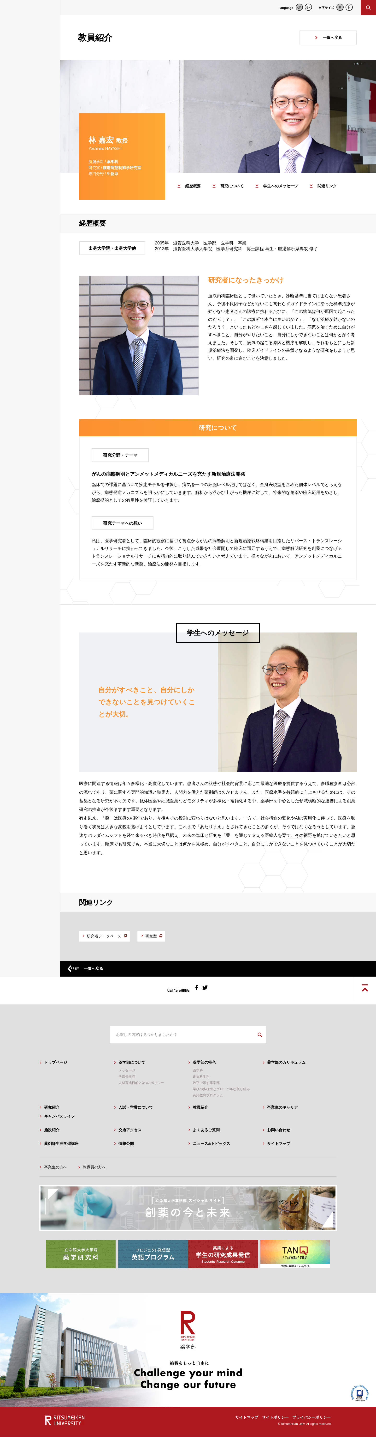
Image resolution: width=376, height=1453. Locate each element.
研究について (231, 186)
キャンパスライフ (59, 1135)
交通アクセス (129, 1148)
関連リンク (327, 186)
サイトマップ (278, 1162)
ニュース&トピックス (211, 1162)
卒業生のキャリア (282, 1126)
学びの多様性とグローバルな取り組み (221, 1108)
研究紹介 (51, 1126)
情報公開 (126, 1162)
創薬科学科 (201, 1095)
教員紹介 (200, 1126)
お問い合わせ (278, 1148)
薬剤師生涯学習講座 (61, 1162)
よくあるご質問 (206, 1148)
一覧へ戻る (332, 38)
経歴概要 (193, 186)
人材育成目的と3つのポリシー (141, 1101)
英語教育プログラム (208, 1114)
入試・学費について (135, 1126)
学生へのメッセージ (280, 186)
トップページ (55, 1081)
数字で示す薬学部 (206, 1101)
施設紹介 (51, 1148)
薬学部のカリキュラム (286, 1081)
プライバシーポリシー (311, 1434)
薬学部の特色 (204, 1081)
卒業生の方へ (55, 1186)
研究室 (174, 938)
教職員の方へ (94, 1186)
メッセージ (126, 1089)
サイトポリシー (275, 1434)
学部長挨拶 (126, 1095)
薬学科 (198, 1089)
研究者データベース (112, 938)
